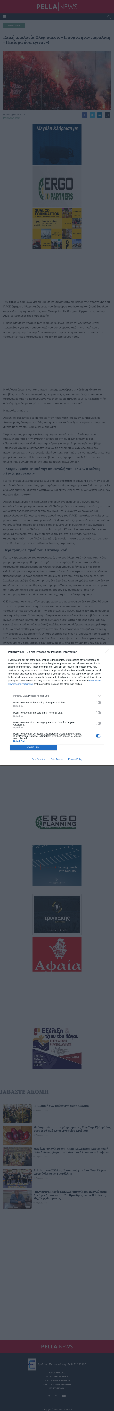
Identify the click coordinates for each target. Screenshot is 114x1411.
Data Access (56, 759)
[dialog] (57, 705)
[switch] (98, 702)
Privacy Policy (75, 759)
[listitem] (57, 696)
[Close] (108, 652)
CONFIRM (33, 747)
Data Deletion (38, 759)
